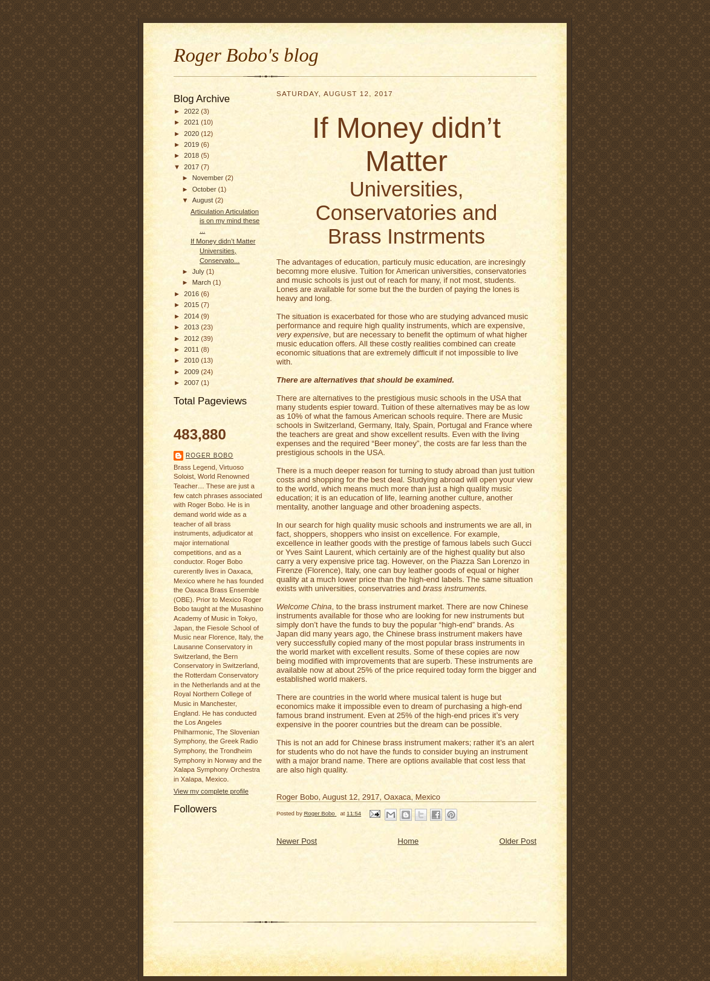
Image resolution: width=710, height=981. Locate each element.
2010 (192, 360)
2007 (192, 382)
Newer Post (296, 841)
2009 (192, 371)
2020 (192, 133)
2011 (192, 349)
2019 (192, 144)
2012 (192, 338)
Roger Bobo (209, 455)
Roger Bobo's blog (246, 55)
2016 (192, 293)
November (209, 177)
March (202, 282)
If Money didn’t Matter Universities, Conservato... (223, 251)
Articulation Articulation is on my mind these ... (225, 221)
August (203, 200)
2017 (192, 166)
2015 (192, 304)
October (205, 189)
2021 (192, 122)
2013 (192, 327)
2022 (192, 111)
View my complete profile (211, 791)
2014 (192, 316)
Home (408, 841)
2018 (192, 155)
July (199, 271)
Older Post (518, 841)
